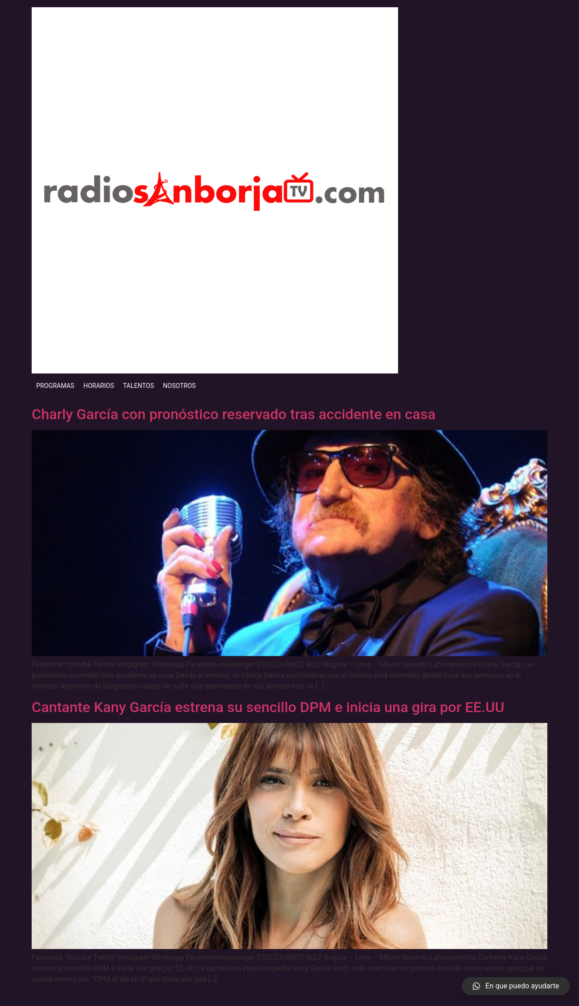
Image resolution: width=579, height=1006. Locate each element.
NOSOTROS (179, 385)
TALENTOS (138, 385)
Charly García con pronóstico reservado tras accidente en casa (234, 414)
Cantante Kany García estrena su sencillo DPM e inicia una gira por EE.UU (268, 707)
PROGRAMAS (55, 385)
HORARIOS (98, 385)
